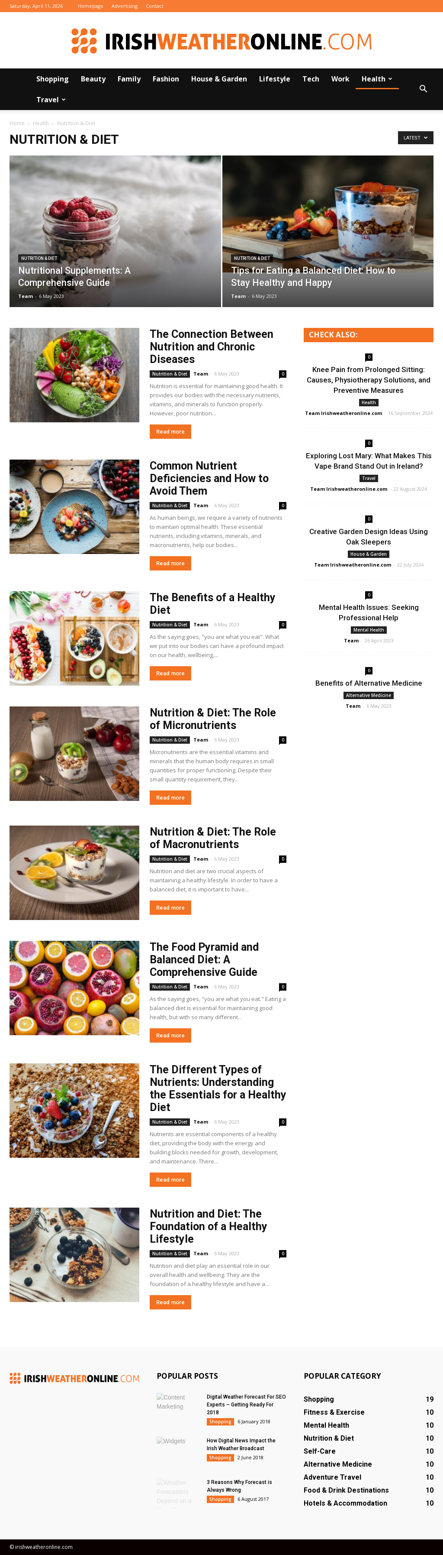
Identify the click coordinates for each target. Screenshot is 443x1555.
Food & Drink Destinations (346, 1490)
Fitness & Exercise (334, 1412)
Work (340, 79)
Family (129, 79)
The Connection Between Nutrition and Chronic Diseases (211, 347)
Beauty (93, 79)
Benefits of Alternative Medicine (368, 683)
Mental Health (368, 630)
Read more (170, 431)
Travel (51, 99)
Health (377, 79)
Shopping (52, 79)
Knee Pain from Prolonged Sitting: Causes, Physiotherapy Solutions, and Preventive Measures (368, 380)
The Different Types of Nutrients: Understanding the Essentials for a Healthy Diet (218, 1088)
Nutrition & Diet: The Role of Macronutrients (213, 838)
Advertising (125, 6)
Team (25, 296)
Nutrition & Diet (39, 258)
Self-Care (320, 1451)
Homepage (90, 6)
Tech (310, 79)
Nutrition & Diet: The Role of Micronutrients (213, 719)
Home (17, 123)
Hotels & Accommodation (345, 1503)
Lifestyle (274, 79)
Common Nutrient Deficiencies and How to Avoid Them (209, 478)
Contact (155, 6)
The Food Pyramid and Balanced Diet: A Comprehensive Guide (204, 959)
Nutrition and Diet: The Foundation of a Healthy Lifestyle (208, 1226)
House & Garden (219, 79)
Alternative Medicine (368, 695)
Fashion (166, 79)
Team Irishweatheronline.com (343, 413)
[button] (423, 89)
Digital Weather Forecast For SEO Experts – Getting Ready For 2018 (246, 1405)
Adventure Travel (332, 1477)
